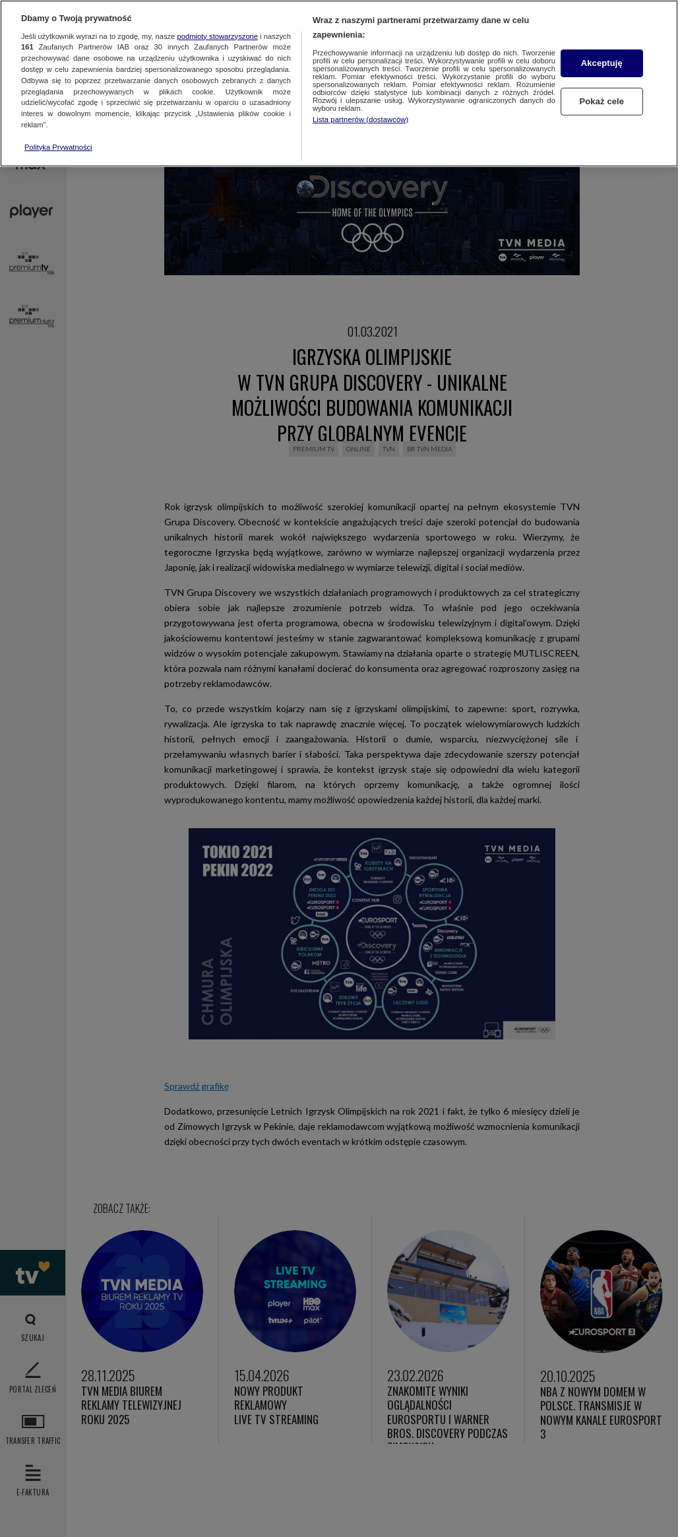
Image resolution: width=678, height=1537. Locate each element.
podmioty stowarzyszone (218, 36)
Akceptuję (602, 63)
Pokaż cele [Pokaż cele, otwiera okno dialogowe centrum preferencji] (601, 101)
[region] (339, 83)
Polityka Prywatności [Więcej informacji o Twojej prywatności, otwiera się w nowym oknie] (58, 147)
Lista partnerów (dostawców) (360, 119)
